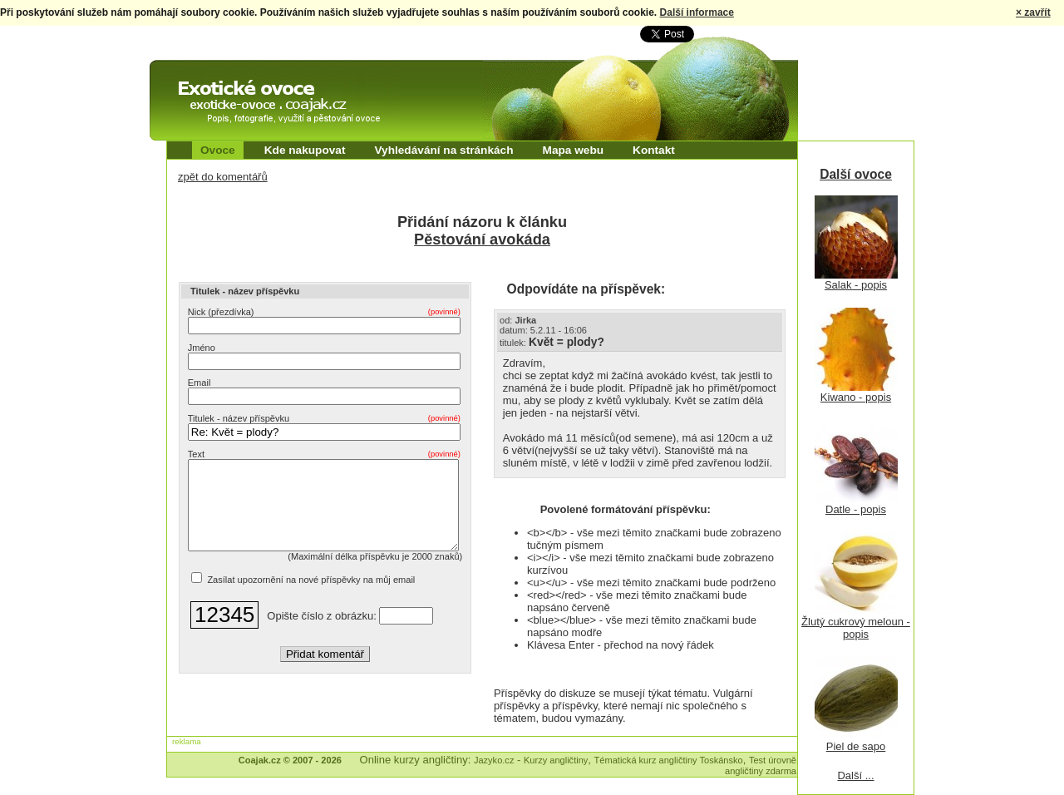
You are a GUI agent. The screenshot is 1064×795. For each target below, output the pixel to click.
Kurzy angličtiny (556, 760)
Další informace (697, 12)
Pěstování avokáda (482, 239)
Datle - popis (855, 509)
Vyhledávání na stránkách (443, 150)
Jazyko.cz (494, 760)
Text (324, 454)
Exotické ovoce (193, 75)
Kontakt (654, 150)
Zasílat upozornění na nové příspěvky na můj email (311, 597)
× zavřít (1033, 12)
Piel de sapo (856, 746)
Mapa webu (573, 150)
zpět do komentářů (223, 176)
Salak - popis (856, 285)
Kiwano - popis (855, 397)
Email (199, 383)
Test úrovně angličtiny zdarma (760, 765)
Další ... (855, 775)
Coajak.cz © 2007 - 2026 (290, 760)
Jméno (201, 348)
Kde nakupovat (305, 150)
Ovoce (217, 150)
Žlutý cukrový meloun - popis (855, 627)
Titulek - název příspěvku (324, 418)
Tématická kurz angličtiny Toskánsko (668, 760)
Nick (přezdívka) (324, 312)
